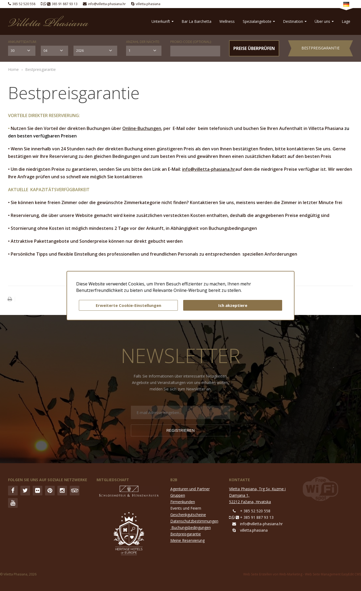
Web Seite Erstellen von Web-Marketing (272, 574)
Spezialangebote (259, 21)
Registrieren (180, 430)
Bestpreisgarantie (320, 47)
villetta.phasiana (148, 4)
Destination (295, 21)
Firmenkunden (182, 501)
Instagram (62, 490)
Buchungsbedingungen (191, 527)
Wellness (227, 21)
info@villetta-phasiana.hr (107, 4)
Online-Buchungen (141, 128)
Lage (346, 21)
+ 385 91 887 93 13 (257, 517)
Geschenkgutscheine (188, 514)
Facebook (13, 490)
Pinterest (50, 490)
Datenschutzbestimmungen (194, 521)
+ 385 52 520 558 (255, 510)
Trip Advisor (74, 490)
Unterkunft (163, 21)
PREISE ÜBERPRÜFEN (254, 48)
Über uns (324, 21)
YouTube (13, 503)
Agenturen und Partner (190, 488)
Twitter (25, 490)
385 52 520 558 (23, 4)
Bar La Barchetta (196, 21)
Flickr (37, 490)
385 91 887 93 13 (65, 4)
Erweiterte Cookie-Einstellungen (128, 305)
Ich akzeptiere (232, 305)
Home (13, 69)
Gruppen (177, 495)
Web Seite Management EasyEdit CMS (333, 574)
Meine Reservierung (187, 540)
